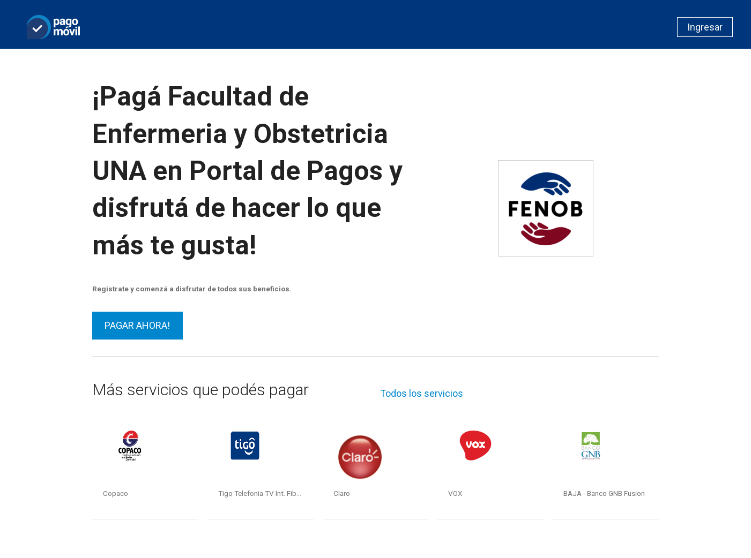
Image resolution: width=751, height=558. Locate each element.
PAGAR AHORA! (137, 325)
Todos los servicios (421, 393)
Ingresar (705, 27)
